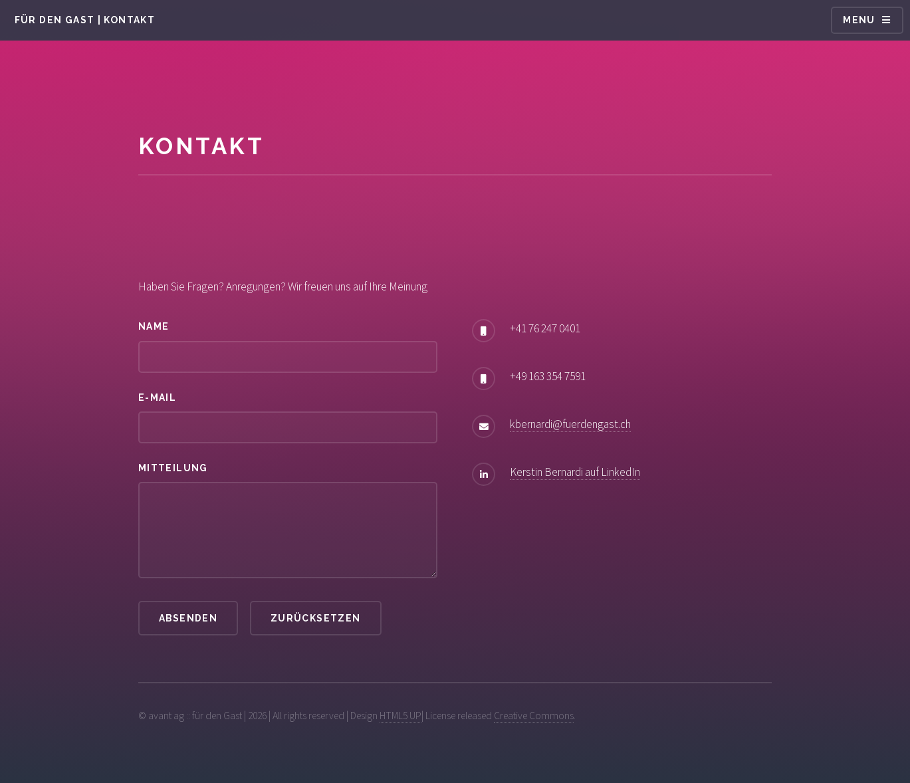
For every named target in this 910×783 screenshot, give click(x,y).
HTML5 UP (400, 715)
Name (154, 326)
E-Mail (157, 397)
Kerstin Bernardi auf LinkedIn (575, 472)
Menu (859, 20)
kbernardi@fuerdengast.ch (570, 424)
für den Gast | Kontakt (85, 20)
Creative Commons (534, 715)
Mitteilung (173, 468)
